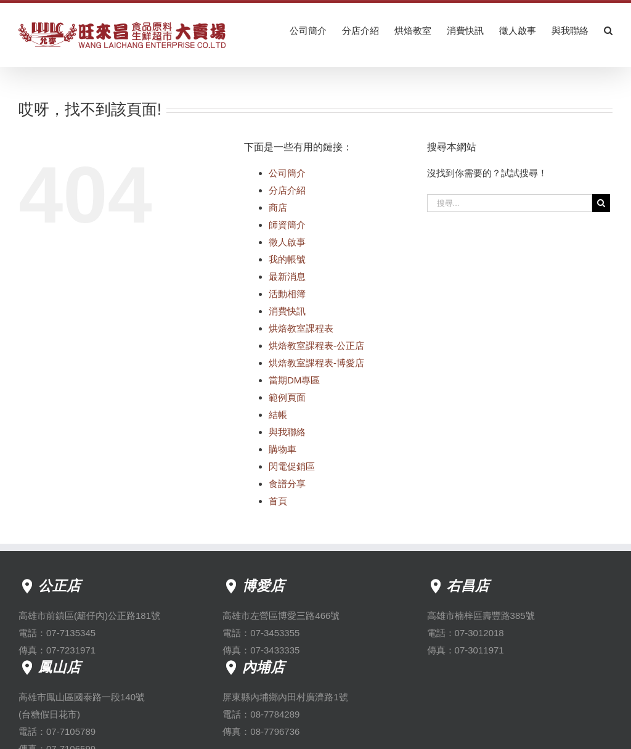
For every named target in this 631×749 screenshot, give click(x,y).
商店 (278, 207)
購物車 (282, 449)
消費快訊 (287, 311)
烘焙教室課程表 (301, 328)
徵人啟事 (287, 242)
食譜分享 (287, 483)
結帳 (278, 414)
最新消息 (287, 276)
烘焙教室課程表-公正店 (316, 345)
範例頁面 (287, 397)
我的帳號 (287, 259)
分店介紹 (287, 190)
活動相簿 (287, 294)
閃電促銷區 (292, 466)
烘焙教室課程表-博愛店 (316, 363)
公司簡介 (287, 173)
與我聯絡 (287, 432)
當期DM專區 (294, 380)
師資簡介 (287, 224)
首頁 (278, 501)
